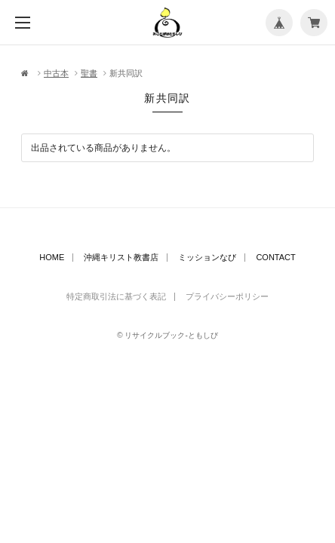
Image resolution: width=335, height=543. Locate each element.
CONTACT (275, 257)
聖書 (89, 73)
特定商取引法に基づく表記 (116, 297)
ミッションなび (207, 257)
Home (26, 73)
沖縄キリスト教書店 (121, 257)
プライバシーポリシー (227, 297)
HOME (51, 257)
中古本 (56, 73)
